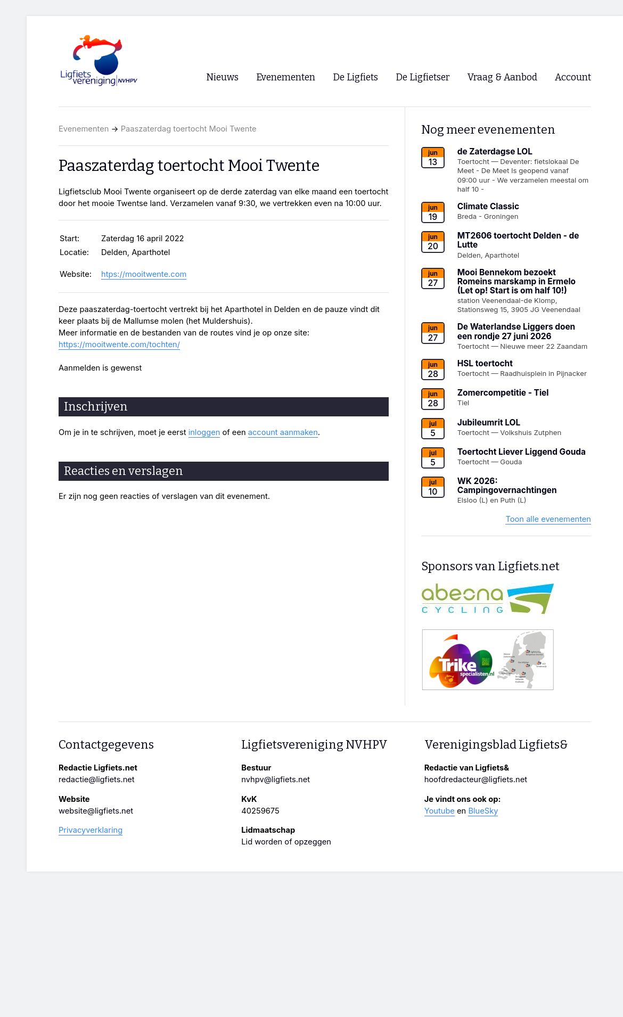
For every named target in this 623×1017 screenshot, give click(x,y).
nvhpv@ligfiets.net (275, 779)
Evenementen (84, 129)
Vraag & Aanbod (502, 77)
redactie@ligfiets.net (97, 779)
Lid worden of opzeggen (286, 842)
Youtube (439, 811)
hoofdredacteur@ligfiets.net (475, 779)
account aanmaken (283, 432)
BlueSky (483, 811)
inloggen (204, 432)
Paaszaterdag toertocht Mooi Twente (189, 129)
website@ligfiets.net (96, 811)
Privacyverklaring (90, 830)
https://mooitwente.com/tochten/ (119, 344)
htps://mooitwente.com (143, 274)
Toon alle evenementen (548, 519)
